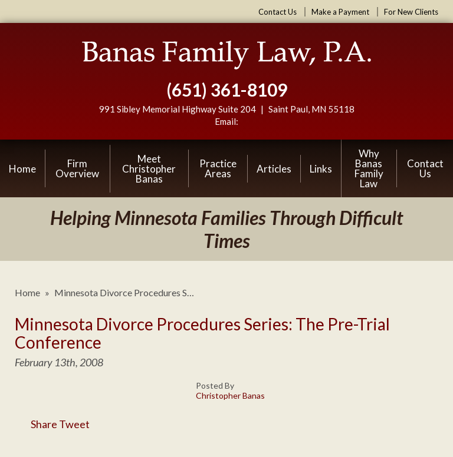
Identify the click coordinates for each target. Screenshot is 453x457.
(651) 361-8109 (226, 89)
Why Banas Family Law (368, 168)
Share (36, 424)
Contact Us (277, 11)
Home (22, 169)
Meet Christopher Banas (149, 169)
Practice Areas (218, 168)
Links (321, 169)
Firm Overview (77, 168)
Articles (274, 169)
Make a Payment (340, 11)
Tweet (74, 424)
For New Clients (411, 11)
